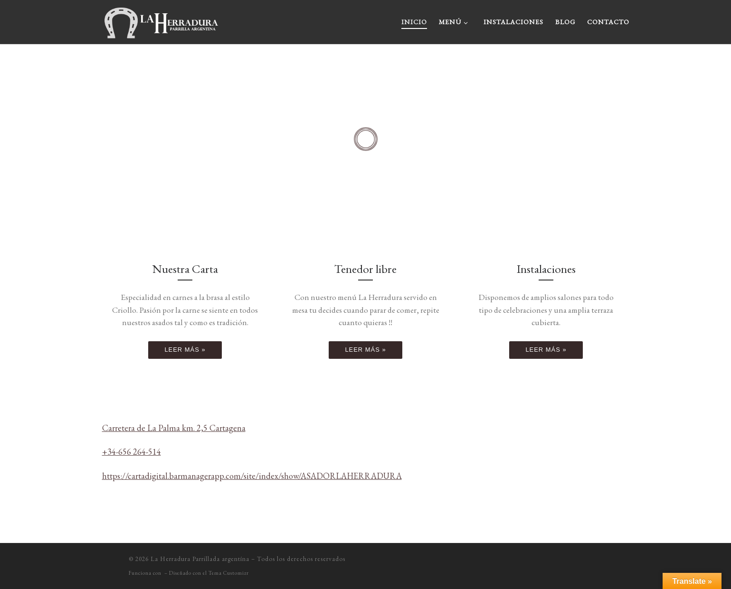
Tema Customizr (229, 573)
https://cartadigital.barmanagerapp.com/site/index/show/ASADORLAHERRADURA (252, 475)
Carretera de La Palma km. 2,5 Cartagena (174, 427)
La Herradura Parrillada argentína (200, 559)
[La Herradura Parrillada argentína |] (161, 19)
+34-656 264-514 (131, 451)
